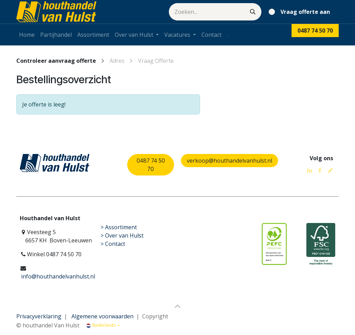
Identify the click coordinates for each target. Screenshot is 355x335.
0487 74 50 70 (151, 164)
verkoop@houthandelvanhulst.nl (229, 160)
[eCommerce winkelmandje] (301, 11)
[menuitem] (26, 35)
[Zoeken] (252, 11)
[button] (177, 306)
